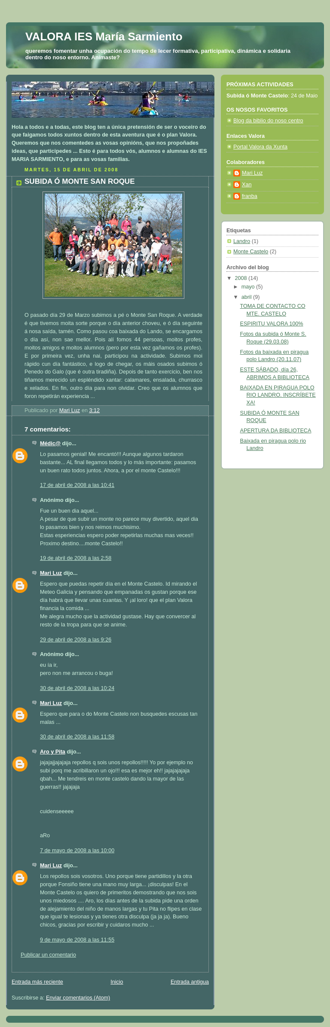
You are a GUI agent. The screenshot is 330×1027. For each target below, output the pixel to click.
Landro (241, 241)
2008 (242, 278)
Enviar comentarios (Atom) (78, 998)
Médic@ (50, 444)
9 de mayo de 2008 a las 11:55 (77, 940)
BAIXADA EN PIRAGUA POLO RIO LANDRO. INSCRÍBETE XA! (278, 395)
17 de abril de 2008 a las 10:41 (77, 485)
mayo (248, 287)
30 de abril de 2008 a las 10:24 (77, 688)
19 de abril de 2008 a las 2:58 (75, 558)
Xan (246, 185)
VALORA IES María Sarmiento (104, 36)
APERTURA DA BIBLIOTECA (276, 431)
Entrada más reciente (37, 982)
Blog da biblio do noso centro (268, 121)
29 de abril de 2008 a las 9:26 (75, 640)
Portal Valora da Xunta (260, 147)
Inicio (116, 982)
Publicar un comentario (48, 955)
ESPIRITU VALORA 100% (271, 324)
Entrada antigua (190, 982)
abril (247, 297)
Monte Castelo (250, 252)
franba (249, 196)
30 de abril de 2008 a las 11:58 (77, 737)
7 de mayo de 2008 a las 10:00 (77, 851)
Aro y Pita (52, 752)
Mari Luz (51, 573)
